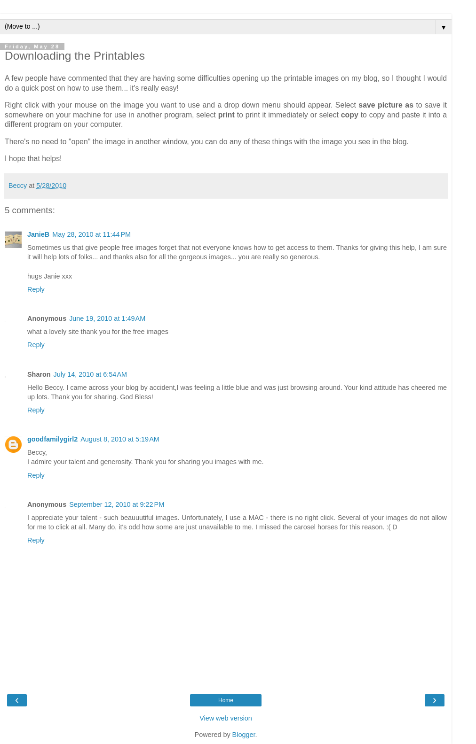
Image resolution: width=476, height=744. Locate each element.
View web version (225, 718)
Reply (36, 289)
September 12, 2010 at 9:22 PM (116, 504)
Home (225, 700)
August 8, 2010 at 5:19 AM (119, 439)
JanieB (38, 234)
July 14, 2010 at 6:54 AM (90, 374)
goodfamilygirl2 (52, 439)
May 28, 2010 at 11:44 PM (91, 234)
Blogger (243, 734)
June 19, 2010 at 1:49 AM (107, 318)
